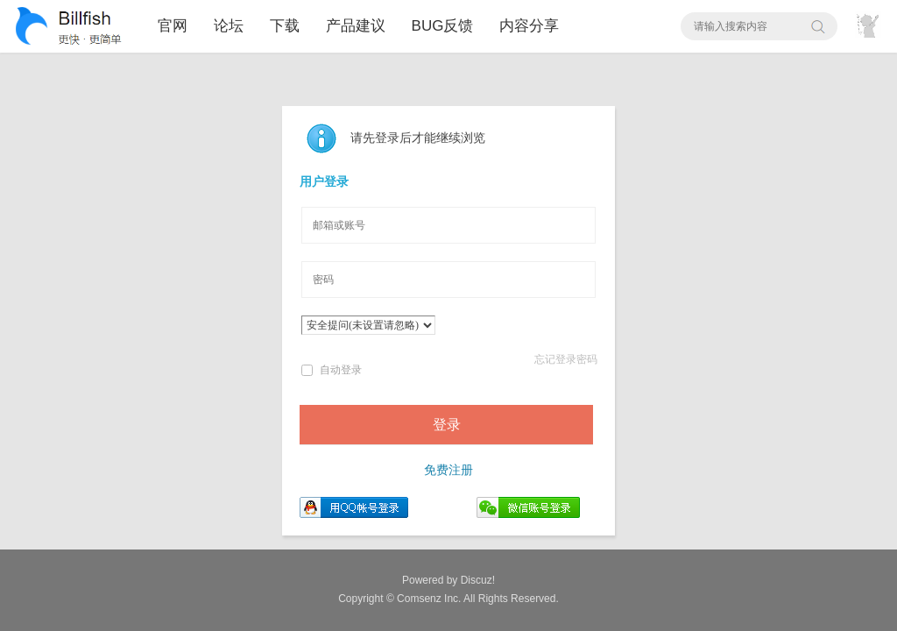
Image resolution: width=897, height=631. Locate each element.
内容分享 (529, 26)
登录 (447, 424)
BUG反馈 (443, 26)
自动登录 (331, 370)
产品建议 (355, 26)
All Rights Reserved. (478, 598)
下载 (285, 26)
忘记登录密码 (565, 359)
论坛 (229, 26)
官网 (172, 26)
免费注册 (448, 470)
